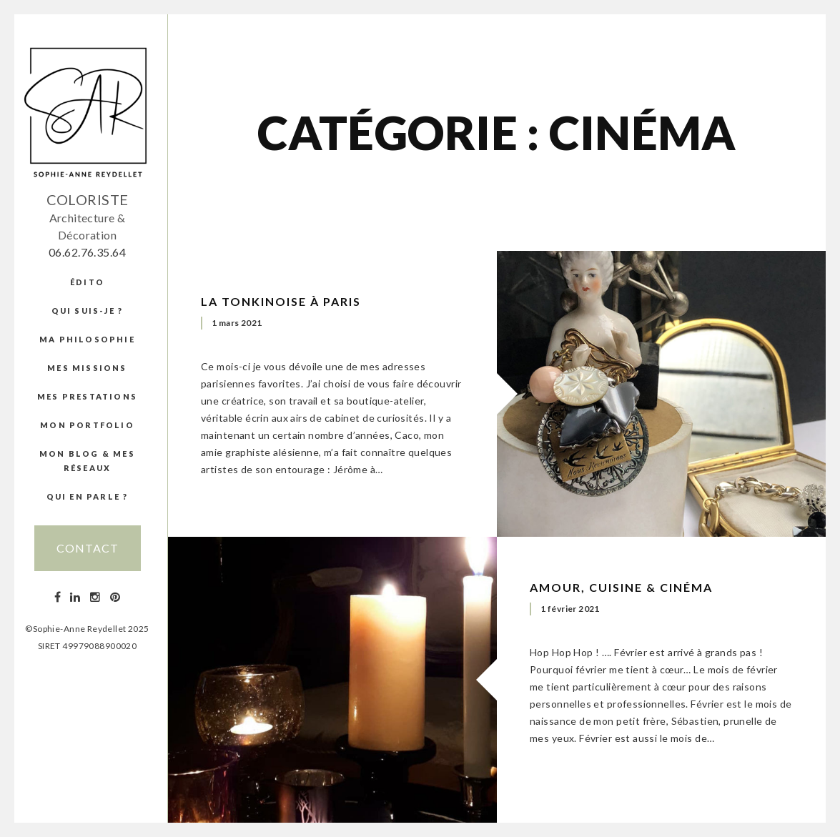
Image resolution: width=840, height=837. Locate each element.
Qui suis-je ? (87, 310)
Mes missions (87, 367)
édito (87, 282)
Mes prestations (87, 396)
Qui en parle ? (87, 496)
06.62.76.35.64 (87, 252)
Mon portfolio (87, 425)
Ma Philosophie (87, 339)
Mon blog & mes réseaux (87, 460)
